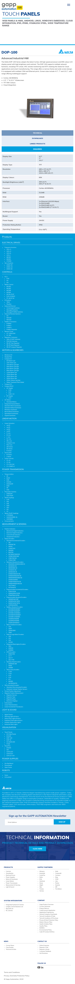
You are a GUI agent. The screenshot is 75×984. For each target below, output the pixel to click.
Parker (57, 883)
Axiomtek (42, 873)
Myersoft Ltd (9, 908)
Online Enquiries (44, 945)
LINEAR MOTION (9, 418)
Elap (56, 877)
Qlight (41, 885)
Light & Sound (10, 887)
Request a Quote (44, 949)
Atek (56, 871)
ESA (40, 879)
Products (7, 237)
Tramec (41, 889)
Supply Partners (45, 867)
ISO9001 (42, 928)
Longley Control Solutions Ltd (14, 906)
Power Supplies (10, 877)
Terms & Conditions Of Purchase (48, 918)
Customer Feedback (45, 951)
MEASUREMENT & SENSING (14, 524)
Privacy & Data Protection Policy (48, 920)
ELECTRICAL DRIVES (11, 242)
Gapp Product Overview (46, 904)
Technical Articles (11, 949)
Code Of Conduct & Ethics (46, 932)
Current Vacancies (44, 906)
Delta (41, 877)
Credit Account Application (47, 910)
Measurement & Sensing (13, 885)
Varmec (41, 891)
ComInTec (42, 875)
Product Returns (44, 908)
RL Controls (9, 910)
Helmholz (42, 881)
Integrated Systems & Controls (15, 904)
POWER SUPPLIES (10, 758)
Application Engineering (46, 912)
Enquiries (37, 149)
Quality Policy (43, 926)
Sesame (57, 885)
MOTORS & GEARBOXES (12, 350)
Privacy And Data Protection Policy (16, 976)
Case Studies (9, 947)
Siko (40, 887)
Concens (57, 875)
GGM (56, 879)
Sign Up (62, 822)
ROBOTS (6, 770)
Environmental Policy (45, 930)
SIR (56, 887)
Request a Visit (43, 947)
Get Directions (43, 953)
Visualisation (9, 873)
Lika (56, 881)
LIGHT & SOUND (9, 710)
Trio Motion (58, 889)
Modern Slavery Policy (45, 922)
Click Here (37, 849)
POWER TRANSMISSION (13, 469)
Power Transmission (11, 883)
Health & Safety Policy (45, 924)
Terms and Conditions (12, 972)
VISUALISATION (9, 727)
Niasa (41, 883)
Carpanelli (58, 873)
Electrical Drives (10, 875)
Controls (8, 871)
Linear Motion (10, 881)
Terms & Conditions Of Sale (47, 916)
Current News (10, 945)
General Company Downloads (48, 914)
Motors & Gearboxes (12, 879)
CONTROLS (7, 272)
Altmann (42, 871)
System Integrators (13, 901)
